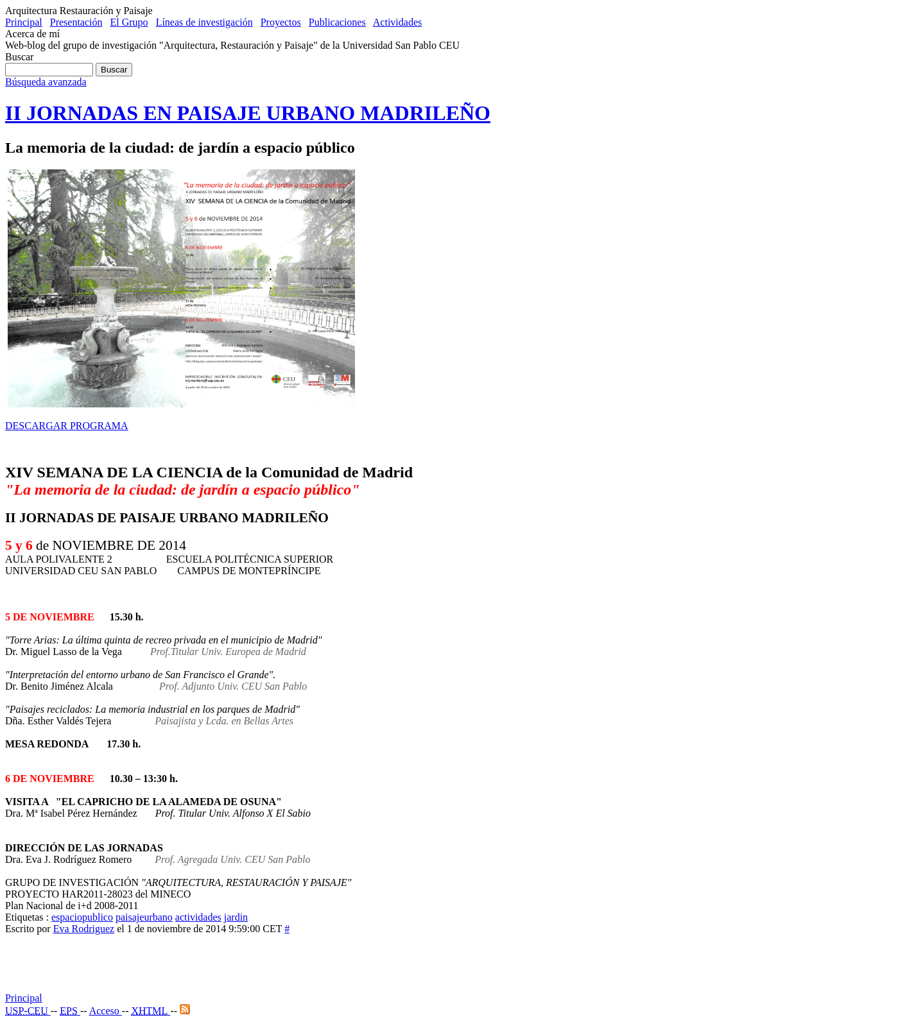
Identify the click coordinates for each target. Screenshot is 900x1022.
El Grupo (129, 22)
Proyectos (281, 22)
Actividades (397, 22)
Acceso (105, 1010)
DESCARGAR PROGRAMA (66, 425)
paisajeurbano (144, 917)
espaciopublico (82, 917)
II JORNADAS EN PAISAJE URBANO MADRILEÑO (247, 112)
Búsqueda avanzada (46, 81)
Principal (23, 22)
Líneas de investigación (204, 22)
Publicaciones (337, 22)
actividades (198, 917)
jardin (236, 917)
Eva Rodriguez (84, 928)
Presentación (76, 22)
